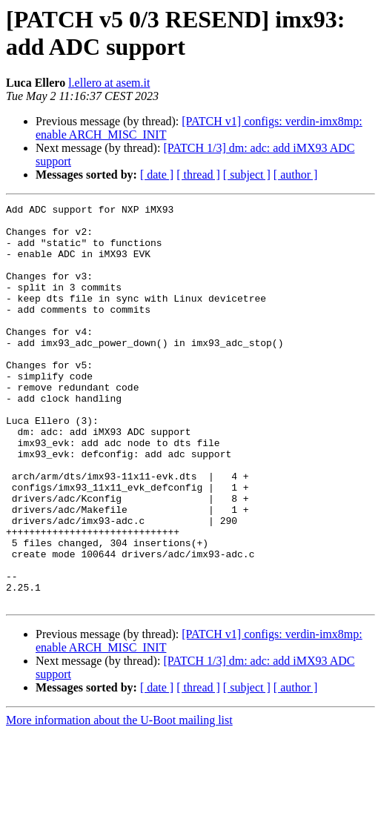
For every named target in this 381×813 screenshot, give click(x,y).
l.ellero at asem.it (109, 82)
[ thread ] (198, 174)
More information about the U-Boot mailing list (119, 800)
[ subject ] (247, 174)
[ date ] (156, 174)
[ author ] (296, 174)
